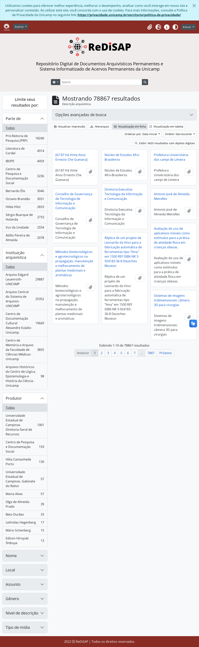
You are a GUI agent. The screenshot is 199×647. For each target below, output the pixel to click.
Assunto (13, 584)
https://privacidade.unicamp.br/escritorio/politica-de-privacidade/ (129, 15)
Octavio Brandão (24, 200)
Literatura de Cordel (24, 150)
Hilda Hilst (24, 207)
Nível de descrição (22, 613)
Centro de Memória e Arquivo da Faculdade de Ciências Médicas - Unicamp (24, 349)
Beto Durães (24, 515)
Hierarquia (99, 126)
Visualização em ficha (130, 126)
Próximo (165, 353)
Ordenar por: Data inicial (141, 134)
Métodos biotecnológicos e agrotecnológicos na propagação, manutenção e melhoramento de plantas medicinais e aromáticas (74, 263)
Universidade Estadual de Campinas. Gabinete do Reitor (24, 479)
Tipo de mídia (18, 627)
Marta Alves (24, 495)
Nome (11, 555)
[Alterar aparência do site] (175, 27)
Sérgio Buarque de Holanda (24, 217)
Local (10, 570)
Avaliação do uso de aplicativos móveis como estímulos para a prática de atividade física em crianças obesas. (172, 237)
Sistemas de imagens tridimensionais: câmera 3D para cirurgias (171, 300)
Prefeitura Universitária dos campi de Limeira (171, 157)
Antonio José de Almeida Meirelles (171, 196)
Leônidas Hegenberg (24, 523)
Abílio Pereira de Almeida (24, 237)
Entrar (187, 27)
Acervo (19, 26)
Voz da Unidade (24, 228)
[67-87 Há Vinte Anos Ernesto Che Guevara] (71, 157)
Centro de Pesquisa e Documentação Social (24, 176)
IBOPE (24, 162)
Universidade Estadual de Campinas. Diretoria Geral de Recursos (24, 424)
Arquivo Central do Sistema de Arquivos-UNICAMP (24, 299)
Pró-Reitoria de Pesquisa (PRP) (24, 138)
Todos (10, 128)
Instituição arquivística (16, 255)
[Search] (101, 82)
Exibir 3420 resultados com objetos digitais (165, 143)
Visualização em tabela (166, 126)
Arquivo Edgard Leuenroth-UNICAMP (24, 279)
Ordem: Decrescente (179, 134)
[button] (149, 27)
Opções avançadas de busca (80, 114)
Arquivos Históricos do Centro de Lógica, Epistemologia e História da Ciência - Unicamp (24, 376)
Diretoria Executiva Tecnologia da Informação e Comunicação (124, 194)
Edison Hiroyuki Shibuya (24, 540)
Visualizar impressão (69, 126)
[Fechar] (194, 5)
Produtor (14, 398)
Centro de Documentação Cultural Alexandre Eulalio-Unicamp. (24, 323)
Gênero (12, 598)
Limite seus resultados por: (24, 102)
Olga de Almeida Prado (24, 504)
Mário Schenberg (24, 531)
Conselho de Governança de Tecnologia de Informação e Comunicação (73, 201)
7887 (151, 353)
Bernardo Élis (24, 192)
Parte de (13, 118)
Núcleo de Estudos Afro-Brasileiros (122, 157)
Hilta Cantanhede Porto (24, 461)
